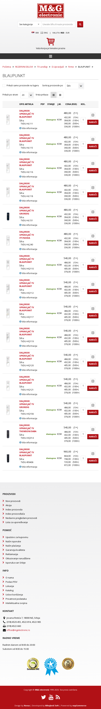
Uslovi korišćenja (14, 594)
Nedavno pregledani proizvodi (21, 518)
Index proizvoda (14, 509)
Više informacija (28, 128)
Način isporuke (13, 541)
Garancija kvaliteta (15, 549)
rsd (62, 32)
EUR (67, 32)
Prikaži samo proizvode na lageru (23, 85)
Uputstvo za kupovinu (17, 537)
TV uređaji (42, 66)
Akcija (9, 505)
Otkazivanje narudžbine (18, 558)
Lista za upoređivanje (17, 522)
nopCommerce (79, 705)
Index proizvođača (15, 513)
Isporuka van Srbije (16, 562)
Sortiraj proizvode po (52, 85)
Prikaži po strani (10, 94)
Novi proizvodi (13, 501)
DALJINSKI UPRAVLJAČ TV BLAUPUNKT (26, 113)
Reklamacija (12, 554)
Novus (27, 705)
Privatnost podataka (16, 598)
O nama (10, 577)
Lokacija (10, 586)
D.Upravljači (58, 66)
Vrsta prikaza (42, 94)
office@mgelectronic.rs (18, 630)
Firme (71, 66)
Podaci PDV (11, 581)
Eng (44, 32)
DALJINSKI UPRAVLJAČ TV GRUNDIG (26, 210)
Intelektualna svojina (16, 603)
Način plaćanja (13, 545)
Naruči (93, 122)
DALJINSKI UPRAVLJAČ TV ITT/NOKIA (26, 234)
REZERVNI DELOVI (24, 66)
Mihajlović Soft (52, 705)
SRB (35, 32)
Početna (7, 66)
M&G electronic (42, 689)
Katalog (9, 590)
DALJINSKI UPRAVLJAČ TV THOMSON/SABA (27, 428)
